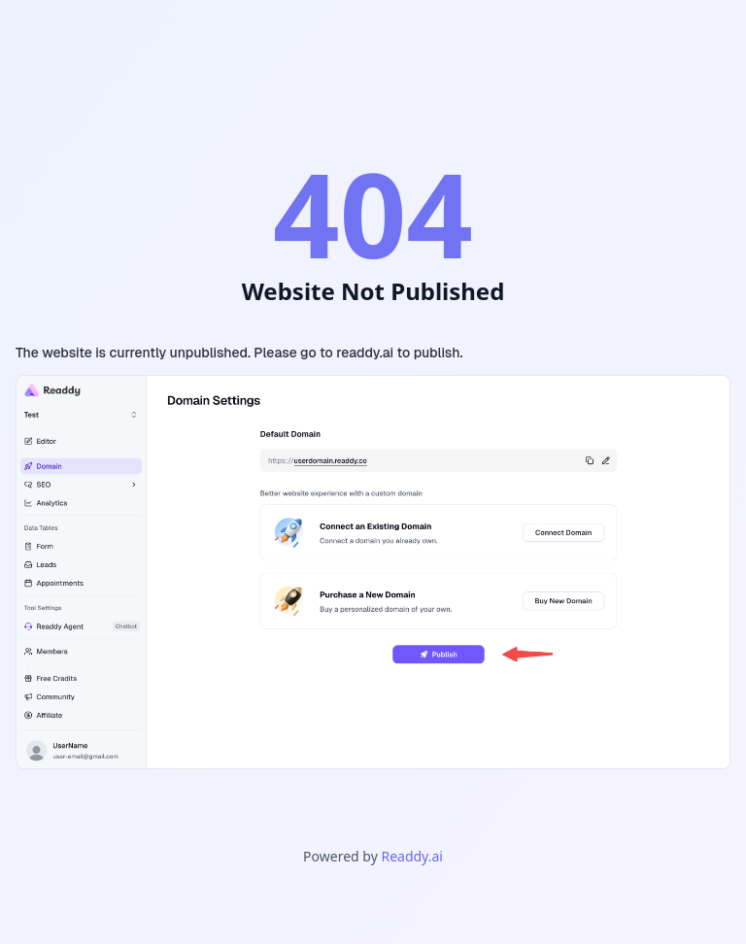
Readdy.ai (411, 856)
